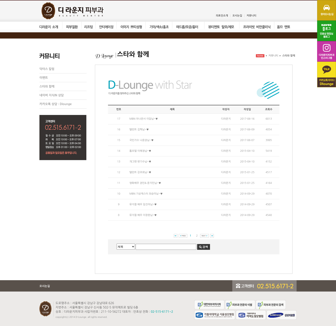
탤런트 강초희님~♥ (140, 172)
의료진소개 (222, 15)
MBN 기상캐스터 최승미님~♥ (146, 193)
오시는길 (237, 15)
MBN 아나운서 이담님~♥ (143, 119)
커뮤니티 (251, 15)
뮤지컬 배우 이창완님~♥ (143, 215)
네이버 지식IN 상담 (51, 95)
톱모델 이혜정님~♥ (140, 151)
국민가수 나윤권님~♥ (141, 140)
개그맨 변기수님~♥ (140, 161)
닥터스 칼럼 (46, 68)
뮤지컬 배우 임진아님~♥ (143, 204)
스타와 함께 (46, 86)
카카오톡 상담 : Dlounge (55, 104)
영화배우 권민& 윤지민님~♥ (145, 183)
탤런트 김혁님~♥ (139, 129)
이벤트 (43, 77)
